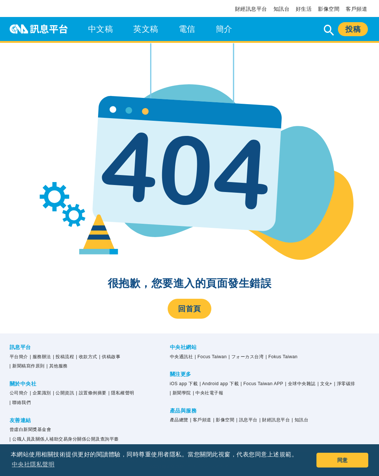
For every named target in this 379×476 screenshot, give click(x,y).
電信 (187, 29)
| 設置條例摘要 (91, 392)
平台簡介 (19, 356)
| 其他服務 (57, 366)
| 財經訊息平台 (274, 419)
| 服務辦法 (40, 356)
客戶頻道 (356, 8)
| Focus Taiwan (211, 356)
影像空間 (328, 8)
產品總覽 (179, 419)
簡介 (224, 29)
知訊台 (282, 8)
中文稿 (100, 29)
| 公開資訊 (63, 392)
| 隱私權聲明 (121, 392)
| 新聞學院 (180, 392)
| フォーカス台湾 (246, 356)
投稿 (352, 29)
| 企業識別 (40, 392)
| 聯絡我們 (20, 402)
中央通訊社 (181, 356)
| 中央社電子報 (208, 392)
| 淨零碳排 (344, 383)
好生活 (304, 8)
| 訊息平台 (246, 419)
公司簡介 (19, 392)
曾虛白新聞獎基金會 (30, 429)
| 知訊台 (300, 419)
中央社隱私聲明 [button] (33, 464)
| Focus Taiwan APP (262, 383)
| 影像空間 (223, 419)
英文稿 (145, 29)
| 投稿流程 (63, 356)
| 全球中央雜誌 (300, 383)
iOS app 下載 (184, 383)
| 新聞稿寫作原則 (27, 366)
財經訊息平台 (251, 8)
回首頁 (189, 309)
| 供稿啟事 (109, 356)
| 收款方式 (86, 356)
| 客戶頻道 (200, 419)
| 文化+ (325, 383)
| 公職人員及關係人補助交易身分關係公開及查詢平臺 (64, 439)
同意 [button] (342, 460)
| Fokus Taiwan (281, 356)
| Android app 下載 (219, 383)
